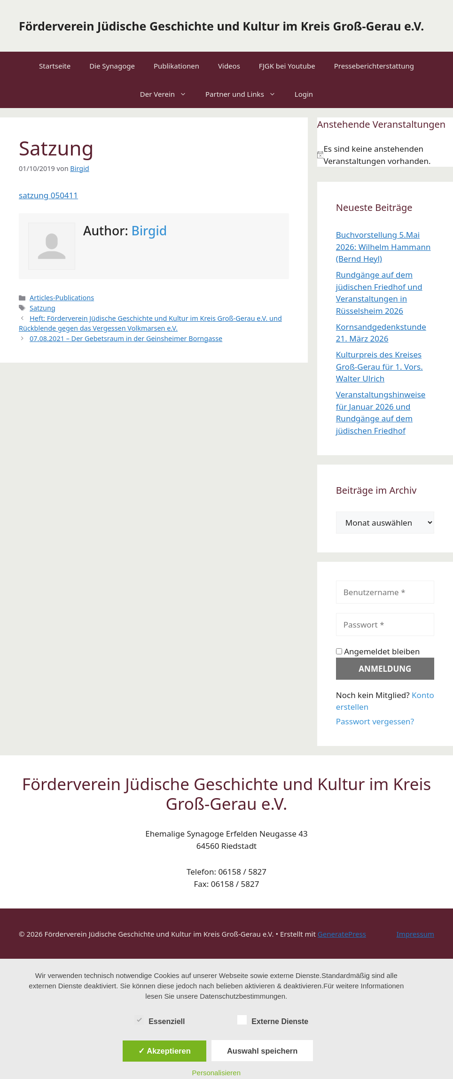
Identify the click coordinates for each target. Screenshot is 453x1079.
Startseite (54, 65)
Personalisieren (216, 1073)
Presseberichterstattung (374, 65)
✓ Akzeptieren (164, 1051)
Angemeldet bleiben (378, 651)
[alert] (385, 155)
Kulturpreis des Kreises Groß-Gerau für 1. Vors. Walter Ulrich (379, 366)
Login (304, 94)
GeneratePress (342, 934)
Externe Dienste (272, 1019)
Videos (229, 65)
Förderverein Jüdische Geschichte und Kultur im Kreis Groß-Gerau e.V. (221, 26)
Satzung (42, 307)
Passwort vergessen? (375, 721)
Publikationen (176, 65)
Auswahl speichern (262, 1051)
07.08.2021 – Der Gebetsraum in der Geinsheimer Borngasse (126, 338)
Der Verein (168, 94)
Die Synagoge (112, 65)
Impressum (415, 934)
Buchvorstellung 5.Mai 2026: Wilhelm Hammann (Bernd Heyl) (383, 246)
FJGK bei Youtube (287, 65)
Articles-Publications (62, 297)
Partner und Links (245, 94)
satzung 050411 (48, 195)
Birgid (149, 230)
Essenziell (159, 1019)
